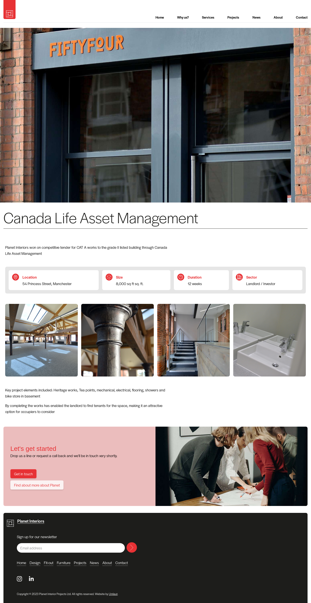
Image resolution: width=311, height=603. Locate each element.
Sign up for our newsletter (37, 536)
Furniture (63, 562)
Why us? (183, 17)
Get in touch (23, 473)
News (256, 17)
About (278, 17)
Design (35, 562)
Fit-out (48, 562)
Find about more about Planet (37, 485)
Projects (233, 17)
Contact (302, 17)
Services (208, 17)
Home (160, 17)
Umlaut (113, 594)
